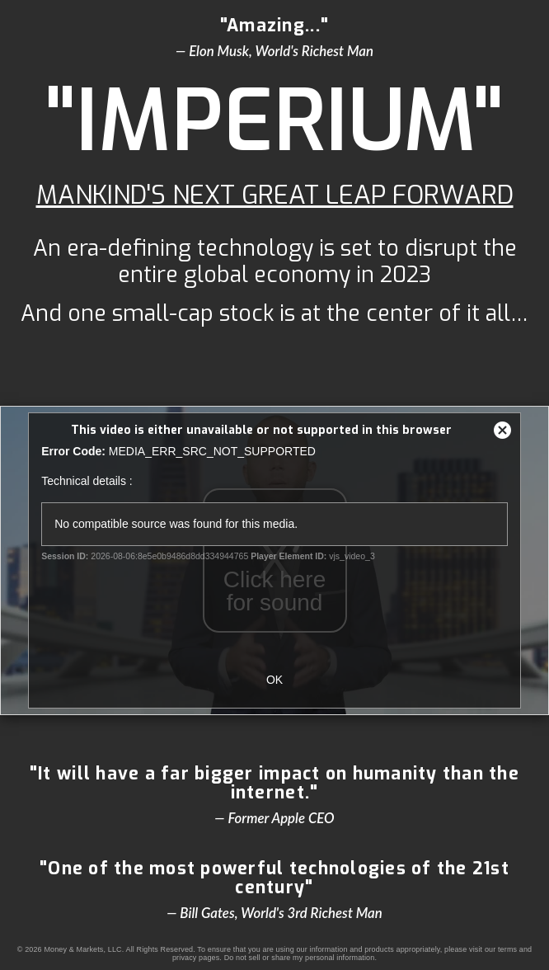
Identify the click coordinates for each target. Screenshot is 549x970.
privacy (184, 958)
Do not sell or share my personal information (299, 958)
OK (274, 679)
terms (507, 949)
